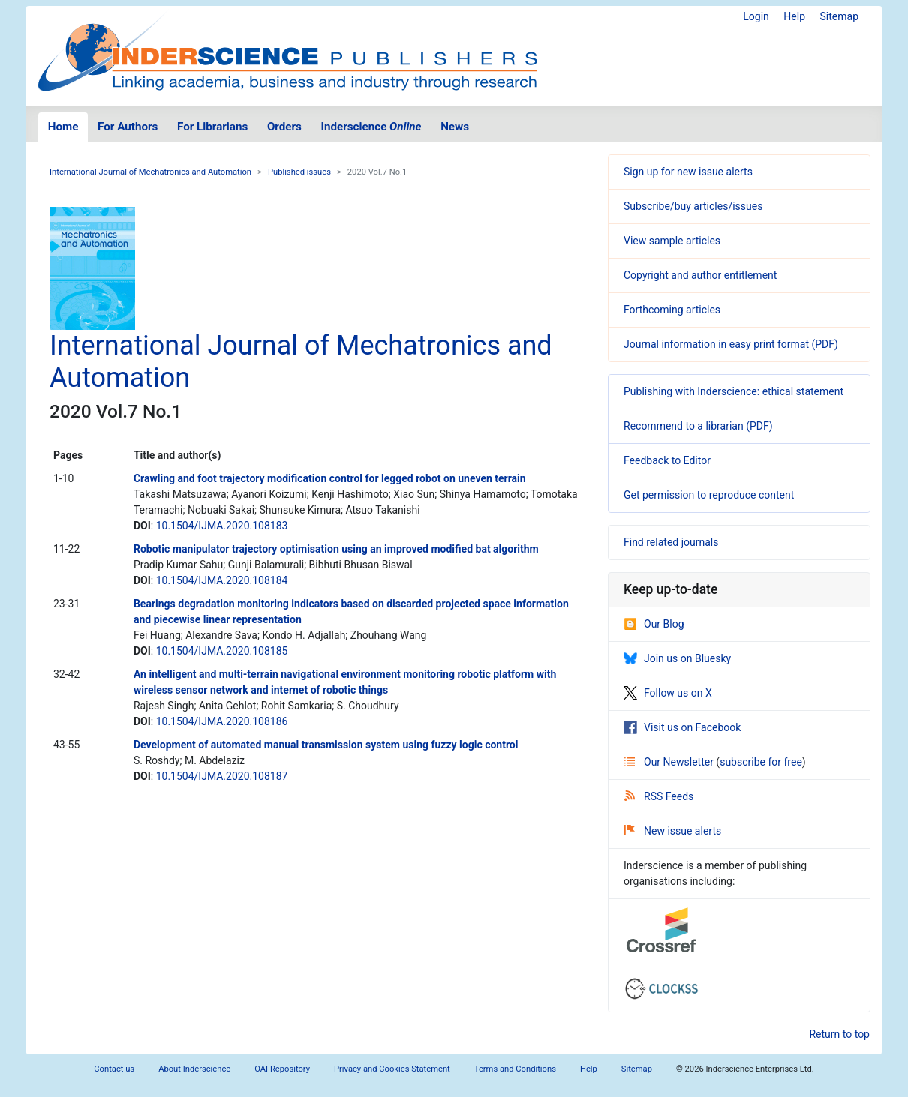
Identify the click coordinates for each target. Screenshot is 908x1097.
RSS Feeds (658, 796)
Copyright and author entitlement (700, 275)
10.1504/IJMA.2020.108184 (222, 580)
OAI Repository (282, 1069)
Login (756, 16)
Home (63, 126)
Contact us (114, 1069)
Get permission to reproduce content (709, 495)
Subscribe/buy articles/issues (693, 206)
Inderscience (371, 126)
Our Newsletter (670, 762)
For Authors (128, 126)
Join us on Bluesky (677, 658)
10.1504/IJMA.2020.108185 (222, 651)
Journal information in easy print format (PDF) (731, 344)
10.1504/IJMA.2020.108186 (222, 721)
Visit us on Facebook (682, 727)
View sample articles (672, 241)
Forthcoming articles (672, 310)
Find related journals (671, 542)
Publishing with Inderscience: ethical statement (733, 391)
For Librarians (212, 126)
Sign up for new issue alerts (688, 172)
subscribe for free (761, 762)
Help (794, 16)
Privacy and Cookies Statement (392, 1069)
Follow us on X (668, 693)
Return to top (839, 1034)
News (454, 126)
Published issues (299, 172)
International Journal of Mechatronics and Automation (150, 172)
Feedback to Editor (667, 460)
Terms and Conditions (515, 1069)
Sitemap (839, 16)
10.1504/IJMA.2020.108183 (222, 526)
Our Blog (654, 624)
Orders (284, 126)
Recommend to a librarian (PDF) (698, 426)
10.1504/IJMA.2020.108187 (222, 776)
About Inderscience (194, 1069)
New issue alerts (672, 831)
